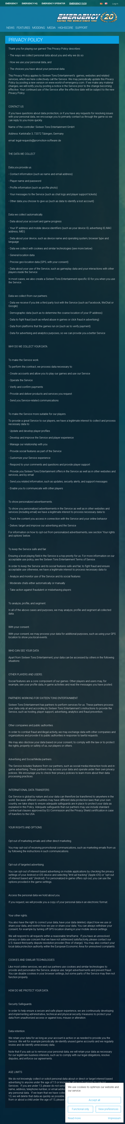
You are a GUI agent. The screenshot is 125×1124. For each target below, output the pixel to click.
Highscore (65, 28)
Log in (115, 3)
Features (23, 28)
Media (51, 28)
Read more (74, 1118)
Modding (38, 28)
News (10, 28)
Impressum (114, 1118)
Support (81, 28)
